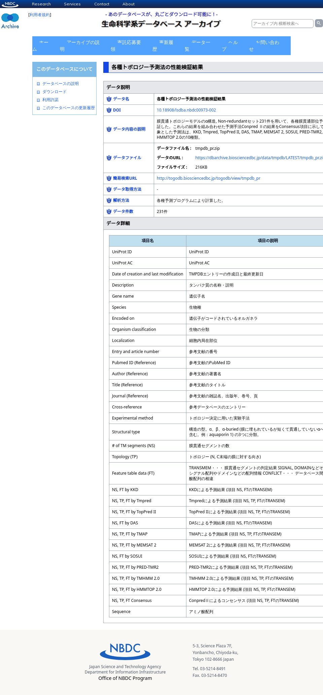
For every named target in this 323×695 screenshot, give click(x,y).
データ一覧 (197, 45)
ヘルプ (230, 45)
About (128, 3)
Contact (101, 3)
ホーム (40, 45)
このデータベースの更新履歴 (68, 108)
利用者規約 (40, 14)
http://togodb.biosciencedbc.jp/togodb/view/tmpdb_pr (208, 178)
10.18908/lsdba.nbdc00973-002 (186, 110)
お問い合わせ (264, 45)
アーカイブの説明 (80, 45)
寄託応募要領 (126, 45)
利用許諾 (50, 99)
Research (41, 3)
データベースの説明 (60, 83)
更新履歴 (162, 45)
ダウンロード (54, 91)
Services (72, 3)
